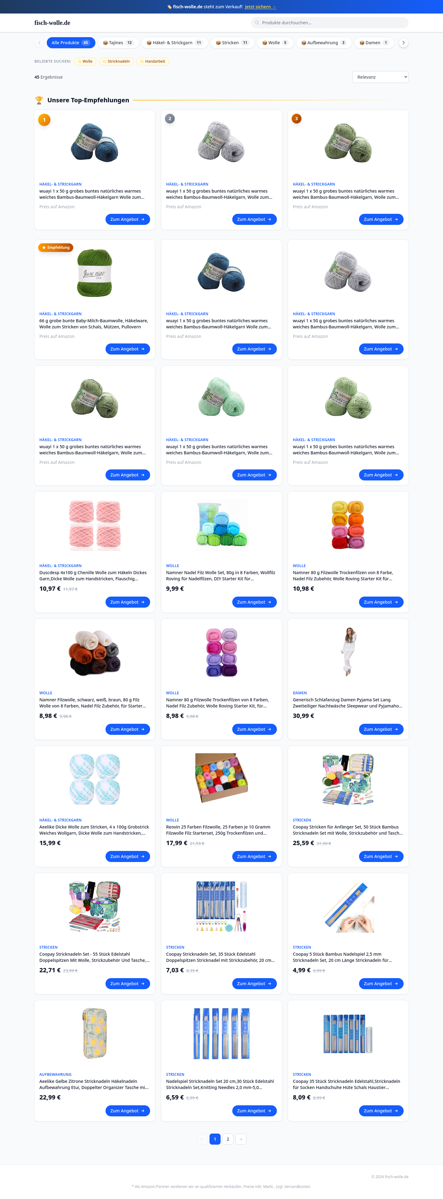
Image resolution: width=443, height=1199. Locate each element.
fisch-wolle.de (52, 22)
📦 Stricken (233, 43)
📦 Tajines (118, 43)
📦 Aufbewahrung (324, 43)
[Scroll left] (39, 43)
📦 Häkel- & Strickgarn (174, 43)
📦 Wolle (275, 43)
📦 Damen (374, 43)
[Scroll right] (404, 43)
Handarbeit (152, 61)
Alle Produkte (71, 43)
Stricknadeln (116, 61)
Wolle (85, 61)
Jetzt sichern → (260, 7)
